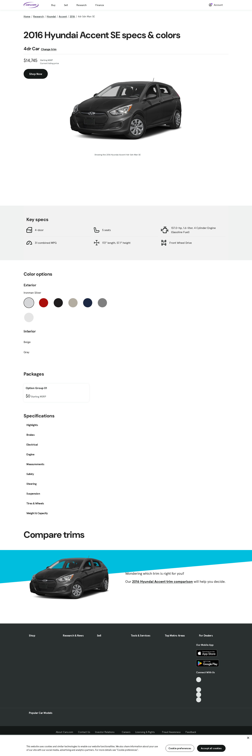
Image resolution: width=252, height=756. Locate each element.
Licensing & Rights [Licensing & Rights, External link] (146, 732)
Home (27, 16)
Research (81, 5)
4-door (39, 230)
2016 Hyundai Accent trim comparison (162, 581)
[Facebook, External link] (198, 684)
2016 (72, 16)
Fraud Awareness (171, 732)
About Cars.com (64, 732)
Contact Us (84, 732)
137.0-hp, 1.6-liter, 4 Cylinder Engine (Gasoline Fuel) (193, 230)
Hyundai (51, 16)
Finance (99, 5)
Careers (126, 732)
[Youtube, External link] (198, 689)
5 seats (106, 230)
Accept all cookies (211, 748)
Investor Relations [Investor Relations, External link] (106, 732)
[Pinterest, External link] (198, 699)
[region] (126, 745)
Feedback (191, 732)
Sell (66, 5)
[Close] (248, 738)
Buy (53, 5)
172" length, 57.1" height (116, 242)
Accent (63, 16)
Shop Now (35, 74)
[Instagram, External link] (198, 694)
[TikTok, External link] (198, 679)
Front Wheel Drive (180, 242)
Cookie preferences (180, 748)
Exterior (30, 285)
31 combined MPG (46, 242)
